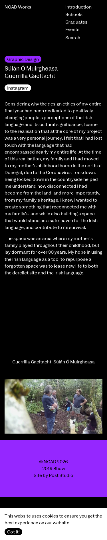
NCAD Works (18, 7)
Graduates (76, 22)
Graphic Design (23, 59)
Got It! (13, 532)
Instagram (18, 88)
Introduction (78, 7)
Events (72, 29)
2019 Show (53, 468)
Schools (73, 14)
